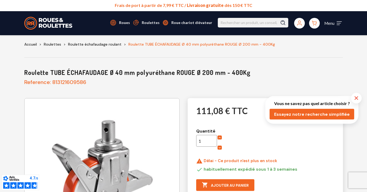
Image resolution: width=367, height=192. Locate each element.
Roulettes (151, 22)
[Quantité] (206, 141)
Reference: (37, 82)
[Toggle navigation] (333, 23)
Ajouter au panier (225, 185)
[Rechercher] (253, 22)
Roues (124, 22)
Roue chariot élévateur (191, 22)
